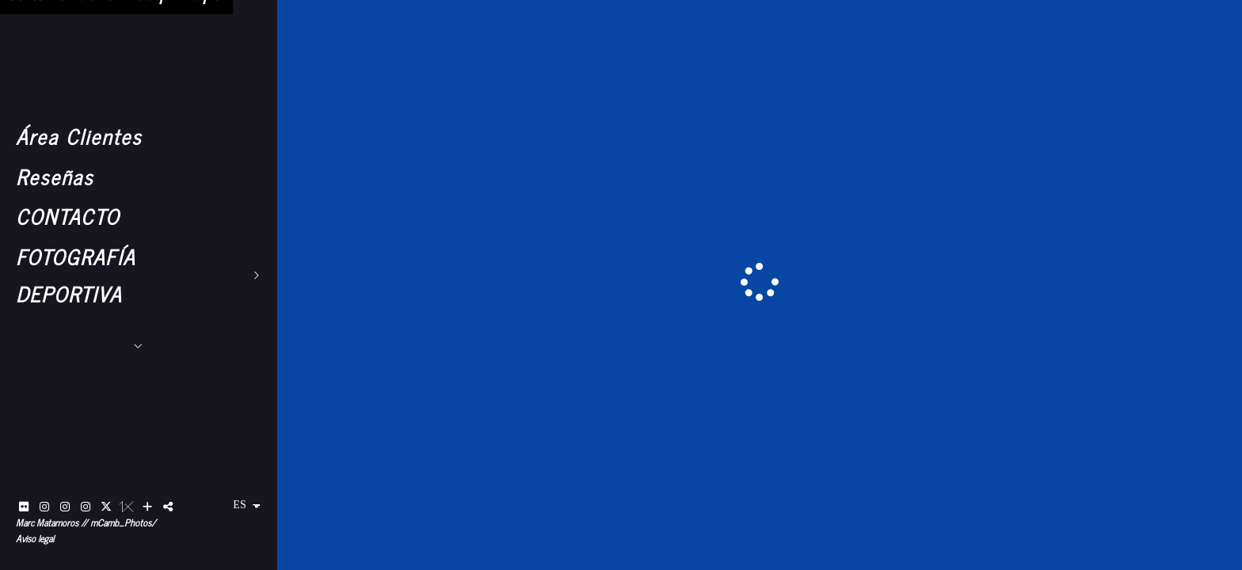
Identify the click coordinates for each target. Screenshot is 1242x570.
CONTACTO (68, 216)
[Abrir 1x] (127, 507)
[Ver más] (147, 507)
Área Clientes (79, 136)
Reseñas (54, 176)
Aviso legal (35, 538)
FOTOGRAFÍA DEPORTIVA (75, 274)
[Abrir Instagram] (44, 507)
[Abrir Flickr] (24, 507)
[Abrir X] (106, 507)
